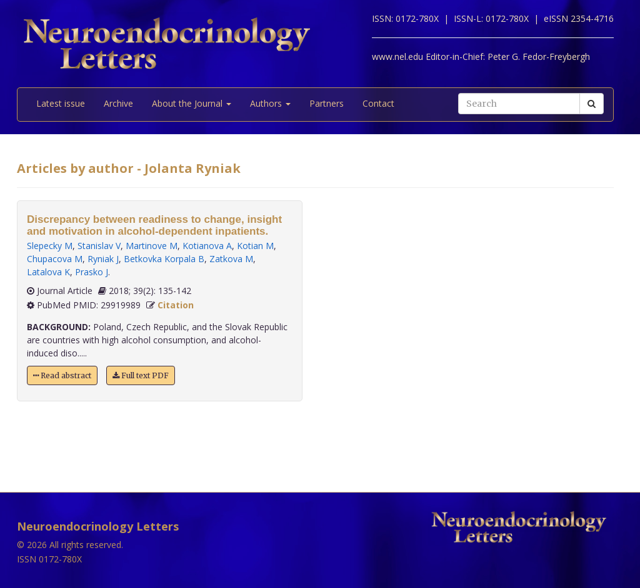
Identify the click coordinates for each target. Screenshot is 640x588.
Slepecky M (49, 246)
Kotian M (255, 246)
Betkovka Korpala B (164, 259)
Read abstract (62, 375)
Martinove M (152, 246)
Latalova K (48, 272)
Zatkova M (231, 259)
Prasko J (91, 272)
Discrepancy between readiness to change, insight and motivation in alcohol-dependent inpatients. (154, 225)
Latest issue (60, 103)
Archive (118, 103)
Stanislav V (99, 246)
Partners (326, 103)
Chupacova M (54, 259)
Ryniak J (103, 259)
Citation (176, 305)
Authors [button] (270, 103)
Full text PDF (140, 375)
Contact (378, 103)
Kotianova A (207, 246)
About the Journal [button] (191, 103)
